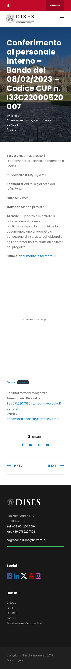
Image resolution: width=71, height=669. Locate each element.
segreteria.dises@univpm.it (26, 540)
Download (23, 382)
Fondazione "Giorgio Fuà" (25, 623)
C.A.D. (11, 608)
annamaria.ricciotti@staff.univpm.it (33, 419)
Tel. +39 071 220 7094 (21, 526)
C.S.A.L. (11, 602)
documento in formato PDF (39, 256)
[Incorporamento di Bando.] (35, 319)
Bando (11, 382)
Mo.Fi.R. (12, 618)
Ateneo (55, 5)
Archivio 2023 (21, 120)
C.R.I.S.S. (12, 613)
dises (15, 116)
